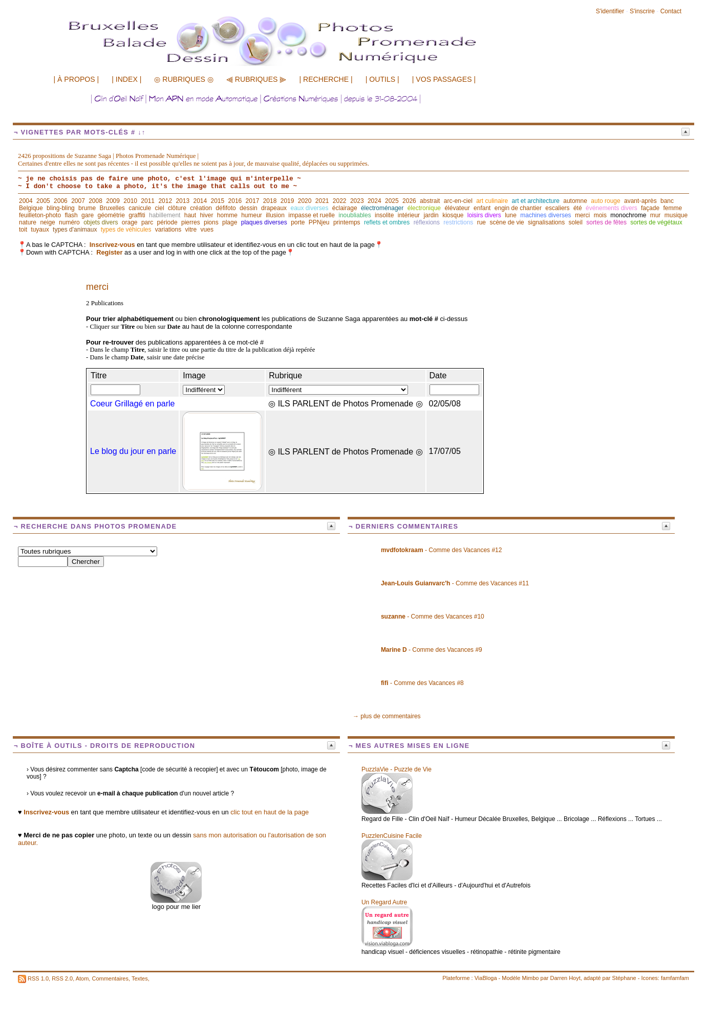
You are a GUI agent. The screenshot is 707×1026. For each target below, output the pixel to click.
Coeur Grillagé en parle (132, 403)
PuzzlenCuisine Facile (391, 835)
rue (481, 222)
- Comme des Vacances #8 (422, 683)
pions (211, 222)
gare (87, 215)
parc (147, 222)
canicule (139, 208)
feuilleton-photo (40, 215)
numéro (69, 222)
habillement (164, 215)
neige (47, 222)
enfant (482, 208)
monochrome (628, 215)
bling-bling (61, 208)
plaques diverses (264, 222)
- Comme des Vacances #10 (432, 616)
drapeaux (274, 208)
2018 (270, 200)
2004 (26, 200)
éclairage (344, 208)
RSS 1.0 (38, 978)
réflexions (427, 222)
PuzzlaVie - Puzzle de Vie (396, 769)
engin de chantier (518, 208)
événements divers (611, 208)
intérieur (409, 215)
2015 (218, 200)
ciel (159, 208)
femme (672, 208)
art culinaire (492, 200)
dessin (249, 208)
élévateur (456, 208)
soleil (576, 222)
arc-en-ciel (458, 200)
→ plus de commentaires (387, 716)
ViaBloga (486, 978)
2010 (130, 200)
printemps (346, 222)
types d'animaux (75, 229)
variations (168, 229)
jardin (430, 215)
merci (582, 215)
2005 (43, 200)
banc (667, 200)
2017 (253, 200)
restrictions (458, 222)
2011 (148, 200)
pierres (190, 222)
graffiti (136, 215)
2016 (235, 200)
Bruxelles (111, 208)
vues (207, 229)
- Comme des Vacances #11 (455, 583)
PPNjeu (319, 222)
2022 (340, 200)
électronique (424, 208)
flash (71, 215)
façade (650, 208)
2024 (374, 200)
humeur (251, 215)
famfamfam (675, 978)
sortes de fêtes (606, 222)
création (201, 208)
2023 (357, 200)
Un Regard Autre (384, 902)
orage (130, 222)
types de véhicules (126, 229)
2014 (200, 200)
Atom (82, 978)
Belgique (31, 208)
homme (227, 215)
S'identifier (610, 11)
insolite (384, 215)
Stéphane (624, 978)
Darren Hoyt (565, 978)
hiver (206, 215)
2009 (113, 200)
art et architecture (536, 200)
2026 (409, 200)
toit (23, 229)
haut (190, 215)
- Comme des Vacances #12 (441, 550)
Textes (140, 978)
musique (676, 215)
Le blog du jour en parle (133, 451)
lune (511, 215)
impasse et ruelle (311, 215)
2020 (305, 200)
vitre (191, 229)
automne (575, 200)
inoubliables (354, 215)
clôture (177, 208)
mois (600, 215)
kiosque (452, 215)
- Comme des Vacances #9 (431, 649)
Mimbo (530, 978)
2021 (322, 200)
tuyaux (40, 229)
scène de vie (506, 222)
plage (229, 222)
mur (655, 215)
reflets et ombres (387, 222)
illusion (275, 215)
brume (87, 208)
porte (298, 222)
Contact (670, 11)
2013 (182, 200)
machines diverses (545, 215)
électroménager (382, 208)
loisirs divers (484, 215)
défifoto (225, 208)
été (577, 208)
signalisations (546, 222)
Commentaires (110, 978)
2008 (95, 200)
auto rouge (605, 200)
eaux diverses (309, 208)
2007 (78, 200)
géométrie (110, 215)
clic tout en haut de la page (269, 812)
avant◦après (640, 200)
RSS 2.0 (62, 978)
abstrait (430, 200)
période (167, 222)
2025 (392, 200)
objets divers (100, 222)
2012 (165, 200)
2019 (287, 200)
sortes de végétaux (656, 222)
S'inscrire (642, 11)
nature (27, 222)
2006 (61, 200)
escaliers (557, 208)
